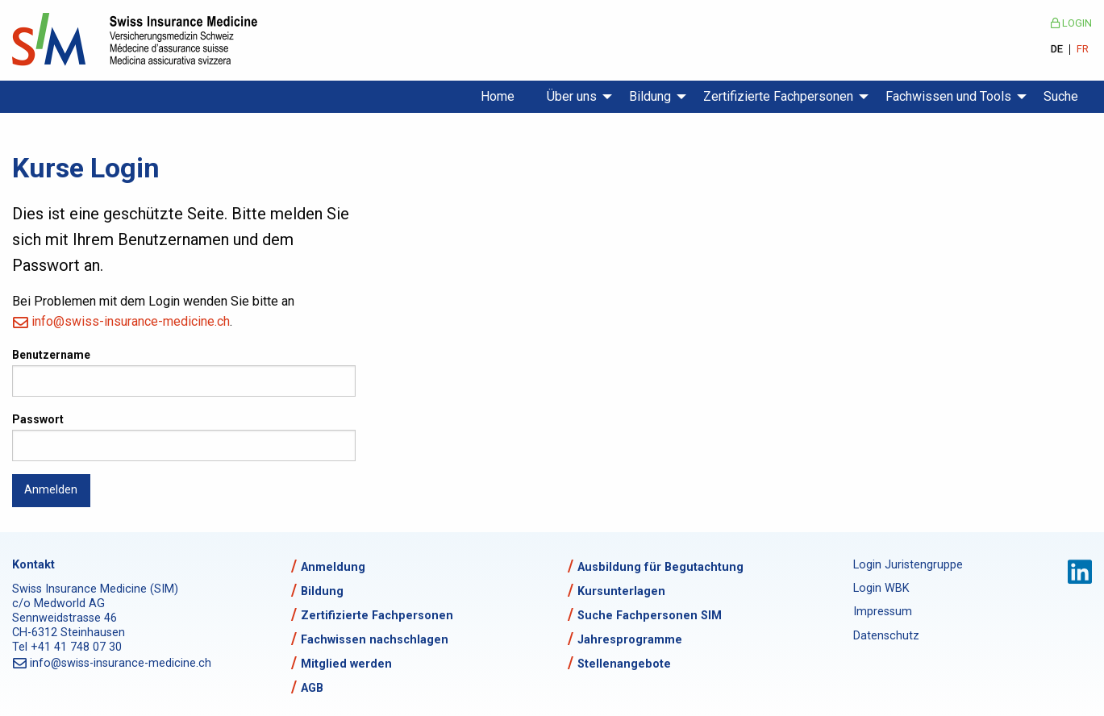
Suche (1061, 96)
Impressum (882, 611)
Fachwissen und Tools (948, 96)
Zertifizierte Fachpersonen (778, 96)
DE (1057, 49)
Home (498, 96)
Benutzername (51, 354)
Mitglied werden (346, 664)
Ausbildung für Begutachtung (660, 567)
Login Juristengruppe (908, 565)
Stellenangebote (624, 664)
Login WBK (881, 588)
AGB (312, 688)
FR (1083, 49)
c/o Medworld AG (58, 603)
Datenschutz (886, 636)
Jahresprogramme (629, 640)
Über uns (572, 96)
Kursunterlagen (621, 591)
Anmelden (50, 490)
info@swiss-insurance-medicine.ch (130, 321)
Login (1071, 23)
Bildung (650, 96)
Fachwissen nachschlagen (374, 640)
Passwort (38, 419)
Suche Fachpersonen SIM (649, 615)
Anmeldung (333, 567)
